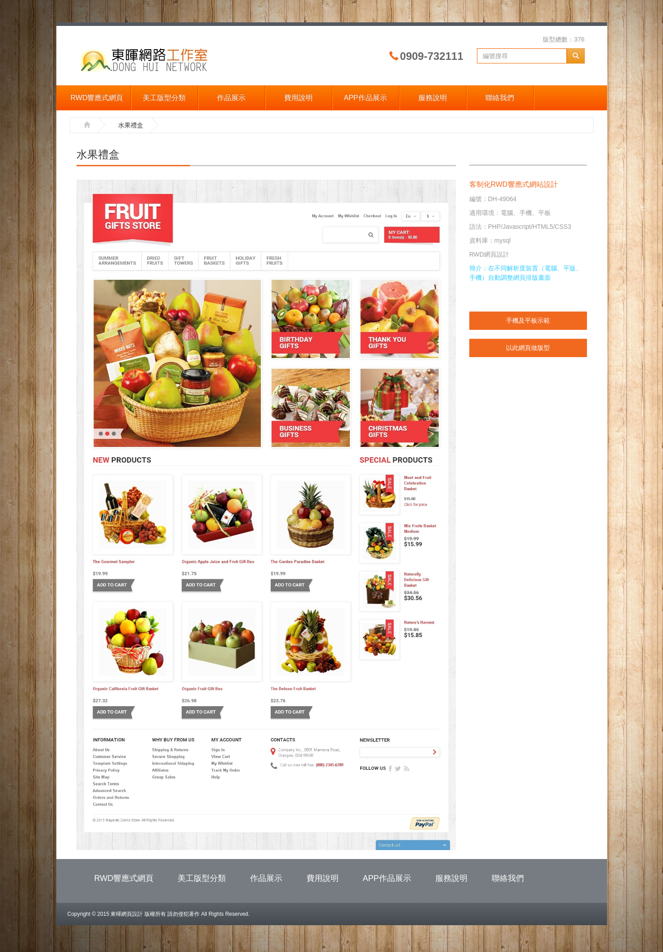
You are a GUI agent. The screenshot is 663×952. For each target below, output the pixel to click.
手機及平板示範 (528, 320)
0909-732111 (431, 56)
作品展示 (231, 97)
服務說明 (432, 97)
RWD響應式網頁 (97, 97)
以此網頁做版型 (528, 347)
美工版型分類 (164, 97)
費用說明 (298, 97)
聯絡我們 (499, 97)
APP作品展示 (365, 97)
